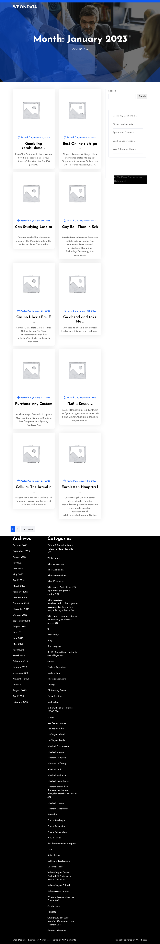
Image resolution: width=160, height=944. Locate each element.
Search (112, 91)
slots (49, 849)
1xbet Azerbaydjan (56, 576)
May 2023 (18, 574)
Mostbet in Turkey (56, 763)
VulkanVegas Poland (58, 891)
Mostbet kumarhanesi (58, 781)
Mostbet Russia (55, 803)
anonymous (53, 635)
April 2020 (18, 696)
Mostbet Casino (55, 752)
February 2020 (20, 702)
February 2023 (20, 592)
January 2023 (20, 598)
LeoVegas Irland (56, 734)
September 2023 (21, 551)
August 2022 (19, 627)
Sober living (53, 855)
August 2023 (19, 557)
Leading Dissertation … (124, 141)
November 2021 (21, 679)
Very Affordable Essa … (124, 149)
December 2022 (21, 603)
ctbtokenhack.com (56, 679)
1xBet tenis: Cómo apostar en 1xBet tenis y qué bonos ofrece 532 (62, 619)
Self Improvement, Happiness (62, 843)
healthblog (53, 702)
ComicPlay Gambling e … (125, 116)
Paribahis (52, 814)
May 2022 (18, 644)
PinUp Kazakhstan (57, 832)
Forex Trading (54, 696)
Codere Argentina (56, 667)
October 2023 (20, 545)
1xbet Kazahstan (55, 581)
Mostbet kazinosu (56, 775)
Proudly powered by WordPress (131, 940)
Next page (28, 529)
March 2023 (19, 586)
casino (50, 661)
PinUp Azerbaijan (56, 820)
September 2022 (21, 621)
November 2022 (21, 609)
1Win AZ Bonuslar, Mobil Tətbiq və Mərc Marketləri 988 (60, 549)
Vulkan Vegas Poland (58, 885)
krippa (50, 717)
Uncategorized (54, 867)
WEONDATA (25, 7)
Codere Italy (53, 673)
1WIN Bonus (53, 558)
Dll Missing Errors (56, 690)
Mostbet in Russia (56, 758)
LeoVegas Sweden (56, 740)
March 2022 (19, 656)
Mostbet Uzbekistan (57, 809)
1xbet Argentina (55, 564)
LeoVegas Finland (56, 723)
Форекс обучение (56, 930)
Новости (51, 912)
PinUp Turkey (54, 838)
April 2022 (18, 650)
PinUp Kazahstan (56, 826)
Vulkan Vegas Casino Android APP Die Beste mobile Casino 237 (59, 876)
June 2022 (18, 638)
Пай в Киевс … (80, 404)
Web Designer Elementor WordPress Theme (36, 940)
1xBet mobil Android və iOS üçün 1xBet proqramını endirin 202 (61, 590)
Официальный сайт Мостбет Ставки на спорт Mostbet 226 (61, 921)
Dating (51, 685)
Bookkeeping (54, 646)
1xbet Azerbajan (55, 570)
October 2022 (20, 615)
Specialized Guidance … (124, 133)
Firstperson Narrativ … (124, 124)
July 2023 (18, 563)
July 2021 (17, 685)
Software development (59, 861)
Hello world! (120, 181)
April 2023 (18, 580)
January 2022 (20, 667)
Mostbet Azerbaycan (58, 746)
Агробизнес (53, 906)
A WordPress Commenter (126, 177)
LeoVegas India (55, 729)
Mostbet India (54, 769)
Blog (49, 640)
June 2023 (18, 569)
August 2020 (19, 690)
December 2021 (20, 673)
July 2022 (18, 632)
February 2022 (20, 661)
